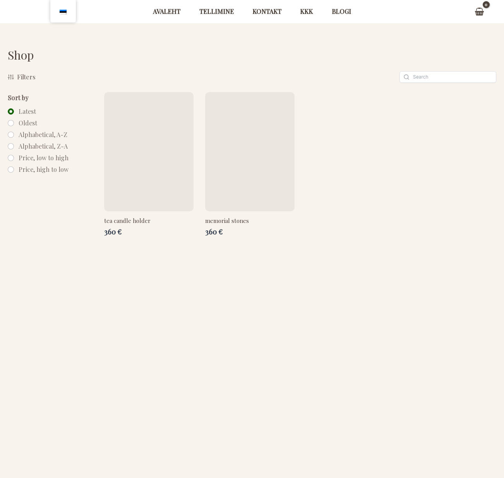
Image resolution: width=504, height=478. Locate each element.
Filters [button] (22, 77)
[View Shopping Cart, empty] (479, 12)
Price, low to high (44, 158)
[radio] (22, 111)
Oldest (28, 123)
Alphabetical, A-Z (43, 135)
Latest (27, 111)
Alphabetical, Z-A (43, 146)
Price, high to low (44, 169)
